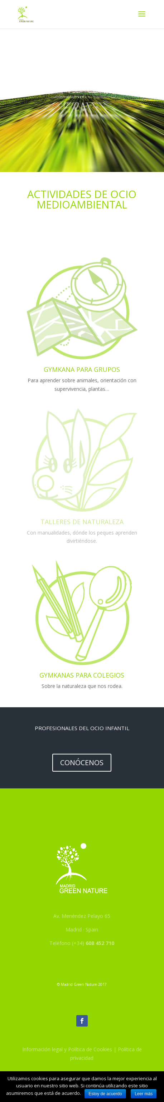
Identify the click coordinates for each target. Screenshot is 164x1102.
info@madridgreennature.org (81, 956)
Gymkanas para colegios (81, 675)
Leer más (144, 1093)
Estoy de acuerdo (105, 1093)
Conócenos (81, 762)
